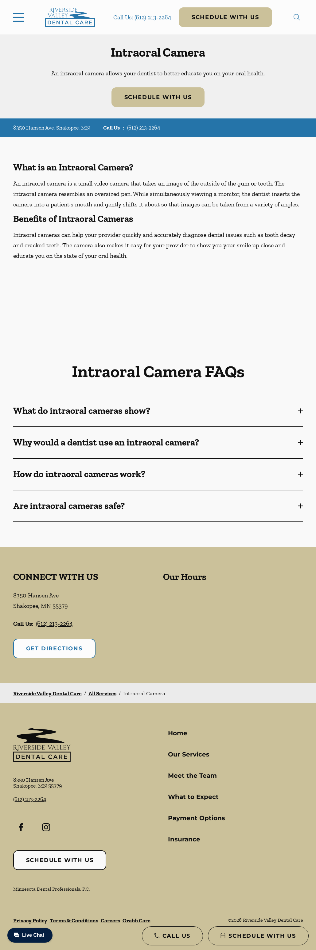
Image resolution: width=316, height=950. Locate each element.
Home (177, 733)
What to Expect (193, 796)
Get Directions (54, 648)
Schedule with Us (225, 17)
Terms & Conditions (74, 920)
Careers (110, 920)
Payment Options (196, 818)
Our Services (188, 754)
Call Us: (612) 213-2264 (142, 17)
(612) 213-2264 (143, 127)
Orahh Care (136, 920)
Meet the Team (192, 775)
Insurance (184, 839)
